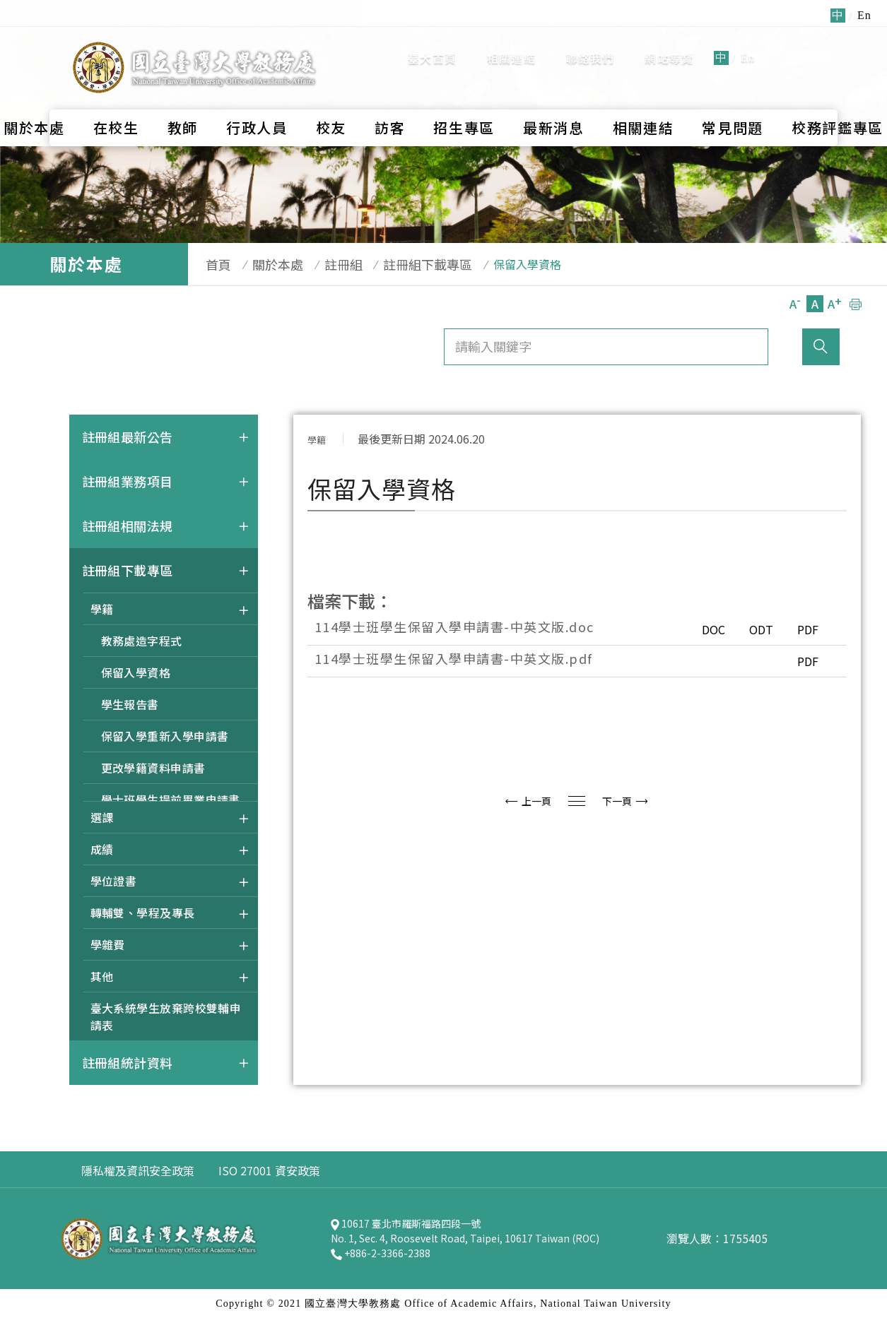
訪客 (390, 94)
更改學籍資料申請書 (153, 767)
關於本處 (263, 264)
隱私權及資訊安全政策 (137, 1170)
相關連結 (511, 41)
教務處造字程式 (141, 640)
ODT (751, 629)
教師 (183, 94)
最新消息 (554, 94)
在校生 (116, 94)
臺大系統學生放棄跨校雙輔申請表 (166, 1016)
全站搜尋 (802, 41)
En (748, 41)
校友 (331, 94)
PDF (805, 629)
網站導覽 (669, 41)
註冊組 (322, 264)
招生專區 (464, 94)
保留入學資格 (136, 672)
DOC (696, 629)
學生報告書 (130, 704)
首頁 (211, 264)
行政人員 (257, 94)
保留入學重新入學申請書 (165, 736)
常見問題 (732, 94)
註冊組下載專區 (400, 264)
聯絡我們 (590, 41)
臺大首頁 (432, 41)
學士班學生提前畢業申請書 (170, 799)
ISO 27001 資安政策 (269, 1170)
